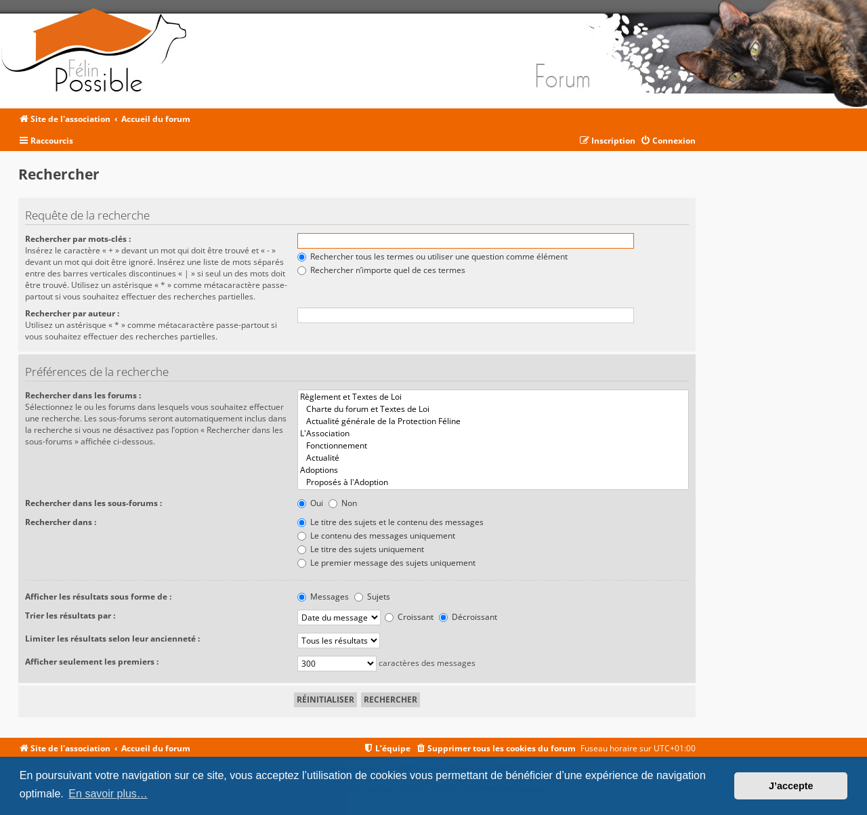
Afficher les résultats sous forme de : (98, 596)
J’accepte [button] (791, 785)
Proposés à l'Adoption (493, 482)
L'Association (493, 433)
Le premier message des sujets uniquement (386, 562)
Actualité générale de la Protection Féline (493, 421)
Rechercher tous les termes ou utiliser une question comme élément (432, 256)
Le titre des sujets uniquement (360, 549)
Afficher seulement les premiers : (91, 661)
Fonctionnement (493, 446)
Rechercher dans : (60, 522)
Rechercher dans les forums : (83, 395)
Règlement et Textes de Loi (493, 397)
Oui (310, 503)
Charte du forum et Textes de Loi (493, 409)
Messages (323, 596)
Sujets (372, 596)
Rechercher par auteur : (72, 313)
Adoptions (493, 470)
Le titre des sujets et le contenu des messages (390, 522)
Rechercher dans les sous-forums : (93, 503)
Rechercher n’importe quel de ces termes (381, 270)
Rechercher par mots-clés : (78, 239)
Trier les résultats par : (70, 615)
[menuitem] (668, 141)
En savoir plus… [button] (108, 793)
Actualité (493, 458)
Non (343, 503)
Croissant (409, 617)
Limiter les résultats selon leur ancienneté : (112, 638)
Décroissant (468, 617)
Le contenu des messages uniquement (376, 535)
